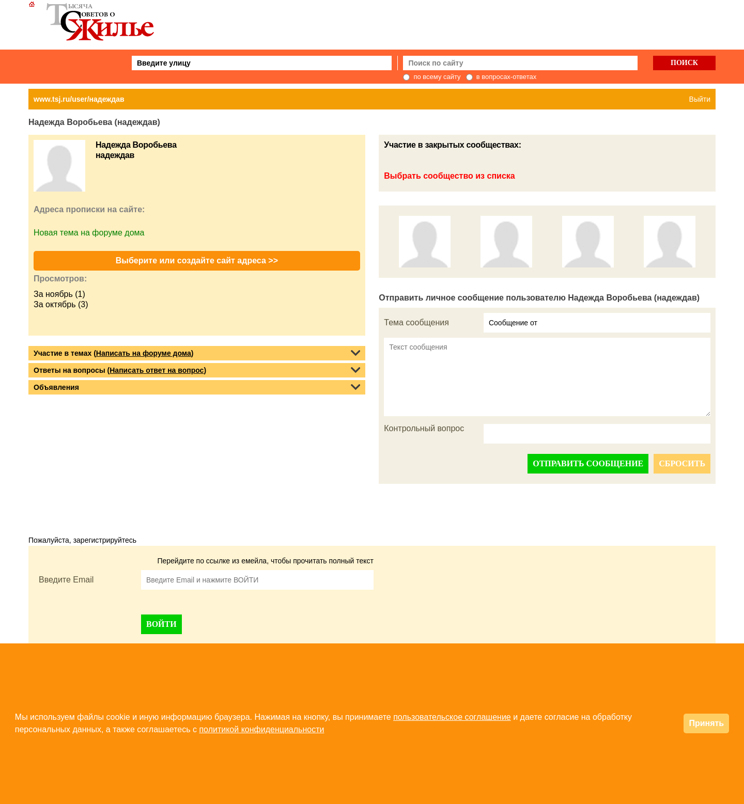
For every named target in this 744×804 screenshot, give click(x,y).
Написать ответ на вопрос (157, 370)
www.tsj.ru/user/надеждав (79, 99)
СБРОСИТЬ (682, 463)
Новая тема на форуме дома (89, 232)
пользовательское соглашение (452, 717)
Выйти (699, 99)
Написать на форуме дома (143, 353)
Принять (706, 723)
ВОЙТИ (161, 624)
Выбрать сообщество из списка (449, 175)
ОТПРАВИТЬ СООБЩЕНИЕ (588, 463)
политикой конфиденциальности (261, 729)
